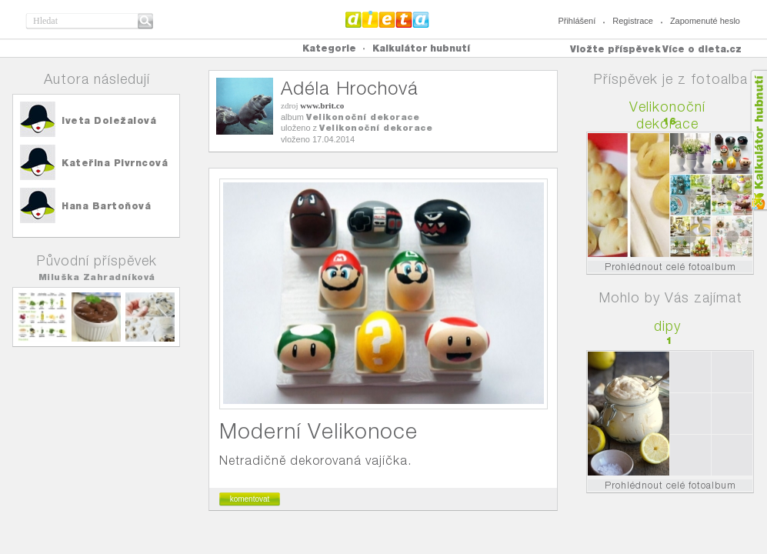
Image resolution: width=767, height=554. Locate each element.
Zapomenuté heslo (705, 20)
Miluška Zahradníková (96, 277)
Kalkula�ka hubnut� (758, 140)
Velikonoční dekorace (362, 117)
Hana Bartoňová (106, 206)
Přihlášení (576, 20)
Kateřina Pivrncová (115, 163)
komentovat (250, 499)
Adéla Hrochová (350, 88)
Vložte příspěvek (615, 49)
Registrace (632, 20)
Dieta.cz (387, 19)
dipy (667, 326)
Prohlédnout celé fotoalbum (670, 266)
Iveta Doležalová (109, 120)
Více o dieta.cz (702, 49)
